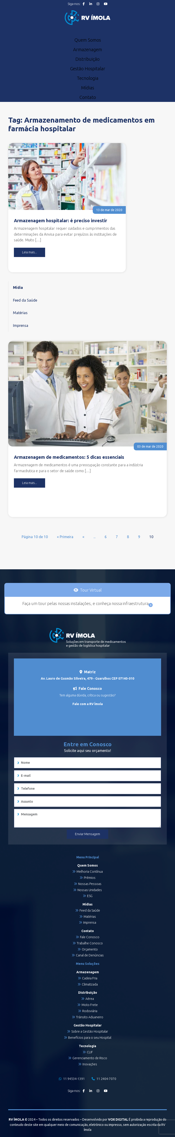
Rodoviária (89, 1011)
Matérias (20, 313)
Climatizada (90, 984)
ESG (90, 896)
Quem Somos (87, 40)
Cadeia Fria (89, 978)
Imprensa (20, 325)
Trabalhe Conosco (90, 943)
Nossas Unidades (89, 890)
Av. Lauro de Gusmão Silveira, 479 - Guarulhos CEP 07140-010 (87, 678)
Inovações (89, 1064)
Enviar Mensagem (87, 834)
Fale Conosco (89, 937)
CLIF (90, 1052)
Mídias (87, 88)
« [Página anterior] (83, 537)
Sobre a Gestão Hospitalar (89, 1031)
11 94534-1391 (72, 1079)
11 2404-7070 (104, 1079)
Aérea (89, 999)
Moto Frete (90, 1005)
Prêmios (89, 878)
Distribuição (87, 59)
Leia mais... (29, 252)
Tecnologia (87, 78)
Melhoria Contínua (90, 871)
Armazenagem (87, 49)
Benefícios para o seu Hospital (89, 1037)
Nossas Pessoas (89, 884)
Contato (87, 97)
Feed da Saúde (25, 300)
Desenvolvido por (105, 1119)
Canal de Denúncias (90, 955)
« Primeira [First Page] (65, 537)
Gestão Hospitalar (87, 68)
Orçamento (90, 949)
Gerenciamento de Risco (89, 1058)
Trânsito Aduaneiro (89, 1017)
